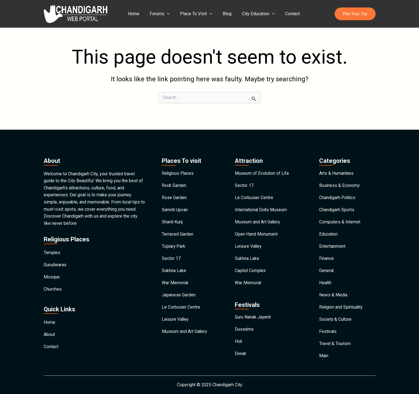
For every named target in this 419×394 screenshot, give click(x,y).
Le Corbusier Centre (181, 304)
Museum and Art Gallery (185, 329)
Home (133, 13)
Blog (222, 13)
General (326, 266)
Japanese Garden (179, 291)
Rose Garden (174, 189)
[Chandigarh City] (75, 13)
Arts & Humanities (336, 164)
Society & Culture (335, 317)
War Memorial (175, 278)
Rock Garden (174, 177)
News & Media (333, 291)
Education (328, 228)
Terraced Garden (177, 228)
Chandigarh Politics (337, 189)
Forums (158, 14)
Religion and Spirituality (342, 304)
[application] (165, 14)
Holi (239, 339)
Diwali (241, 352)
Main (324, 355)
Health (325, 278)
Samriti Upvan (175, 202)
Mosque (52, 269)
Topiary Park (174, 240)
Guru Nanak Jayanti (253, 314)
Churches (53, 282)
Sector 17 (171, 253)
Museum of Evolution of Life (262, 164)
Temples (52, 244)
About (49, 328)
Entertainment (332, 240)
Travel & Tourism (335, 342)
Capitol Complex (251, 266)
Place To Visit (193, 14)
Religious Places (178, 164)
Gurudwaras (55, 256)
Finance (326, 253)
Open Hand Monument (256, 228)
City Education (251, 14)
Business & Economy (339, 177)
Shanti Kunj (172, 215)
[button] (355, 13)
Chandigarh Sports (337, 202)
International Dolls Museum (261, 202)
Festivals (328, 329)
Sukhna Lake (174, 266)
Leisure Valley (175, 317)
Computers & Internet (339, 215)
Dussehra (244, 326)
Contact (284, 13)
